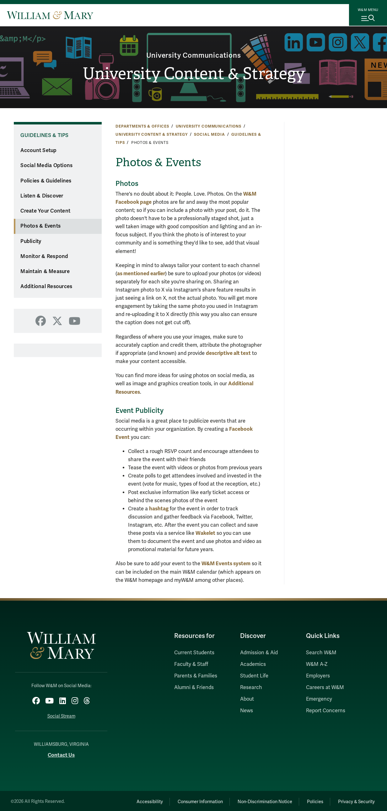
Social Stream (61, 714)
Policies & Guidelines (45, 181)
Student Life (254, 676)
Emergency (319, 699)
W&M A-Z (317, 664)
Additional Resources (46, 286)
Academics (253, 664)
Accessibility (133, 800)
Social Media (209, 134)
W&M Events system (226, 563)
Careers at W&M (325, 687)
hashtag (159, 508)
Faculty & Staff (191, 664)
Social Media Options (46, 165)
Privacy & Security (354, 800)
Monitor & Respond (44, 256)
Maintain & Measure (45, 271)
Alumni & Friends (194, 687)
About (247, 699)
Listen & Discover (41, 196)
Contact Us (61, 753)
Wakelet (205, 533)
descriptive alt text (228, 353)
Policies (310, 800)
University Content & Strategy (193, 74)
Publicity (30, 241)
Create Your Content (45, 211)
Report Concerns (325, 711)
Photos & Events (40, 226)
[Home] (50, 15)
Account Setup (38, 150)
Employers (318, 676)
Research (251, 687)
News (246, 711)
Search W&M (321, 653)
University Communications (193, 54)
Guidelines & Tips (44, 135)
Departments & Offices (142, 126)
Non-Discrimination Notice (255, 800)
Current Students (194, 653)
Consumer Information (187, 800)
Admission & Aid (259, 653)
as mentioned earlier (141, 273)
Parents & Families (195, 676)
